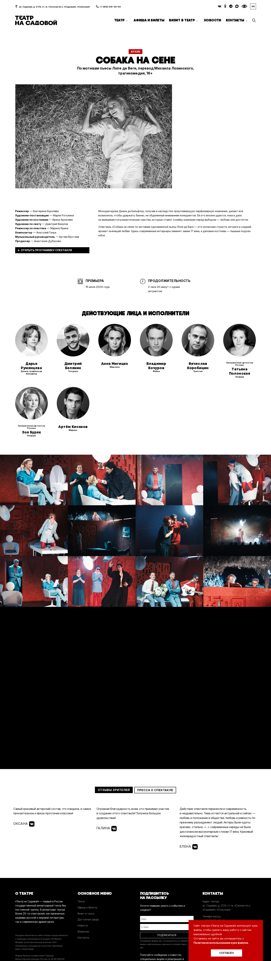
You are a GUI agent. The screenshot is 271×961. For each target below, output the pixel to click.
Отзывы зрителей (114, 790)
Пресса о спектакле (155, 790)
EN (253, 6)
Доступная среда (88, 919)
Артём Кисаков (73, 427)
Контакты (235, 20)
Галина (107, 828)
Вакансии (83, 931)
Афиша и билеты (149, 20)
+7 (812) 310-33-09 (110, 6)
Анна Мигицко (114, 363)
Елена (189, 846)
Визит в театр (182, 20)
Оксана (24, 824)
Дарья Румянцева (31, 365)
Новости (212, 20)
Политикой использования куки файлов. (221, 942)
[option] (93, 136)
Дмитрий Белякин (73, 365)
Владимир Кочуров (156, 365)
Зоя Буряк (31, 432)
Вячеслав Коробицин (198, 365)
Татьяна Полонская (239, 371)
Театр (119, 20)
